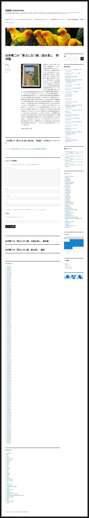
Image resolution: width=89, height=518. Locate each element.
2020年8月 (9, 365)
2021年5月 (9, 352)
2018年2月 (9, 409)
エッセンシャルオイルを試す (71, 101)
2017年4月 (9, 424)
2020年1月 (9, 376)
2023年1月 (9, 323)
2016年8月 (9, 435)
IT (7, 482)
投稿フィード (68, 265)
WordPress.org (68, 267)
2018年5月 (9, 405)
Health (8, 473)
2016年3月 (9, 443)
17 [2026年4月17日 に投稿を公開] (76, 245)
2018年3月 (9, 408)
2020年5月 (9, 370)
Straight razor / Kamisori (12, 494)
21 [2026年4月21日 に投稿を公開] (68, 248)
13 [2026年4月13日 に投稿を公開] (65, 245)
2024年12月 (9, 289)
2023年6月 (9, 316)
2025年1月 (9, 288)
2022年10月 (9, 327)
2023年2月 (9, 322)
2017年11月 (9, 413)
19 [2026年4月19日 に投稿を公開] (82, 245)
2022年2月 (9, 339)
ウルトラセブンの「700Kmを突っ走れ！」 (74, 69)
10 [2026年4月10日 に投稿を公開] (76, 243)
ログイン (67, 263)
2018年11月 (9, 396)
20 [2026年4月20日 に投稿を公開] (65, 248)
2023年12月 (9, 307)
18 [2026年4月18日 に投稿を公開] (79, 245)
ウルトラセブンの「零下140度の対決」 (73, 118)
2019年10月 (9, 380)
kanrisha (7, 68)
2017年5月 (9, 422)
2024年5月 (9, 300)
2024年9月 (9, 294)
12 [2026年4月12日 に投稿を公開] (82, 243)
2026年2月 (9, 269)
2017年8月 (9, 418)
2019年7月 (9, 384)
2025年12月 (9, 272)
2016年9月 (9, 434)
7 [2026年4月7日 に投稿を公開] (68, 243)
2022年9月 (9, 329)
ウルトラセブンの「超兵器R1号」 (72, 91)
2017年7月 (9, 419)
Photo (8, 463)
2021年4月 (9, 354)
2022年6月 (9, 333)
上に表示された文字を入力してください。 (14, 217)
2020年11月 (9, 361)
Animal (8, 477)
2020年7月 (9, 367)
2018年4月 (9, 406)
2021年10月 (9, 345)
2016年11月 (9, 431)
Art (7, 466)
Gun (7, 499)
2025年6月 (9, 281)
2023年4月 (9, 319)
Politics (8, 475)
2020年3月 (9, 373)
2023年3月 (9, 320)
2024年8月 (9, 295)
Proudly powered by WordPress (22, 512)
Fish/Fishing (9, 479)
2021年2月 (9, 357)
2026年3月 (9, 268)
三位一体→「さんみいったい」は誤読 (73, 73)
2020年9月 (9, 364)
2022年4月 (9, 336)
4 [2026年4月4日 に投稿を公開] (79, 240)
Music (8, 464)
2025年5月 (9, 282)
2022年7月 (9, 332)
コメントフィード (68, 266)
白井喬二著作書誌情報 (72, 19)
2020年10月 (9, 362)
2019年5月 (9, 387)
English (8, 469)
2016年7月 (9, 437)
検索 (65, 56)
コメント (7, 167)
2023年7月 (9, 314)
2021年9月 (9, 346)
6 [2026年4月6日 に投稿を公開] (65, 243)
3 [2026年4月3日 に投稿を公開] (76, 240)
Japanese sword (10, 496)
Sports (8, 498)
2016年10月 (9, 432)
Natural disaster (10, 501)
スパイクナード (68, 98)
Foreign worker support (12, 486)
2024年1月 (9, 305)
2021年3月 (9, 355)
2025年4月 (9, 284)
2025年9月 (9, 276)
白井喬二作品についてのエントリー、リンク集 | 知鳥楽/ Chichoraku (29, 148)
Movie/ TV (9, 453)
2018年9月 (9, 399)
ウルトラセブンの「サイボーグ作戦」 (73, 84)
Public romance (10, 458)
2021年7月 (9, 349)
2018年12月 (9, 394)
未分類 (8, 502)
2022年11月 (9, 326)
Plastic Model (9, 485)
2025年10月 (9, 275)
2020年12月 (9, 359)
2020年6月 (9, 368)
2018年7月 (9, 402)
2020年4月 (9, 371)
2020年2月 (9, 374)
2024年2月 (9, 304)
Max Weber (9, 460)
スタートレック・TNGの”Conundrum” (73, 121)
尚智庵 (81, 19)
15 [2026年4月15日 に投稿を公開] (71, 245)
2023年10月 (9, 310)
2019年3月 (9, 390)
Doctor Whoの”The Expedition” (72, 114)
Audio (8, 457)
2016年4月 (9, 441)
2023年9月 (9, 311)
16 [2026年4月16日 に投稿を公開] (73, 245)
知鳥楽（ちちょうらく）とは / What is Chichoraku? (18, 19)
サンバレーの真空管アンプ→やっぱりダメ (73, 156)
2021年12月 (9, 342)
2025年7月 (9, 279)
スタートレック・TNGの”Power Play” (73, 88)
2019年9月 (9, 381)
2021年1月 (9, 358)
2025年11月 (9, 273)
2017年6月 (9, 421)
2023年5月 (9, 317)
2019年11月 (9, 378)
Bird (7, 476)
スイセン (67, 136)
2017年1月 (9, 428)
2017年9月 (9, 416)
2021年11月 (9, 343)
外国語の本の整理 (68, 95)
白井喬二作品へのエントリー (41, 19)
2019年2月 (9, 392)
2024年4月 (9, 301)
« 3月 (68, 253)
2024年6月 (9, 298)
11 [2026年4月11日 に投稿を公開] (79, 243)
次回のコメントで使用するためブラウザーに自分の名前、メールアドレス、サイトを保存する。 (26, 209)
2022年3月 (9, 338)
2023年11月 (9, 308)
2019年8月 (9, 383)
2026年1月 (9, 270)
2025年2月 (9, 286)
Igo (7, 454)
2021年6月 (9, 351)
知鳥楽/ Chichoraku (14, 10)
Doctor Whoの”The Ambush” (71, 140)
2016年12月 (9, 430)
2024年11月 (9, 291)
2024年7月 (9, 297)
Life (7, 470)
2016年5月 (9, 440)
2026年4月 (9, 266)
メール (7, 195)
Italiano (8, 488)
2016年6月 (9, 438)
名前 (7, 188)
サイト (6, 202)
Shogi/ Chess (9, 492)
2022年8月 (9, 330)
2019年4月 (9, 389)
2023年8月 (9, 313)
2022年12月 (9, 324)
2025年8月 (9, 278)
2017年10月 (9, 415)
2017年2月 (9, 427)
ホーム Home (9, 22)
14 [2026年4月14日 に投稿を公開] (68, 245)
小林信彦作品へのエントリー (58, 19)
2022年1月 (9, 340)
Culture (8, 467)
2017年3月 (9, 425)
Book (6, 72)
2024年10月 (9, 292)
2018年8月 (9, 400)
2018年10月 (9, 397)
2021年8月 (9, 348)
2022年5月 (9, 335)
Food (8, 472)
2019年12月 (9, 377)
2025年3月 (9, 285)
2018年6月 (9, 403)
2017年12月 (9, 412)
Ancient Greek (10, 489)
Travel (8, 483)
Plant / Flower (10, 480)
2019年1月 (9, 393)
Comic (8, 461)
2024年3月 (9, 303)
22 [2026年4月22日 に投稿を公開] (71, 248)
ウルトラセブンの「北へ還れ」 (71, 125)
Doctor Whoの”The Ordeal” (71, 76)
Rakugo (8, 491)
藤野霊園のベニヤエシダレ (70, 128)
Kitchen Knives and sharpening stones (15, 495)
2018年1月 (9, 411)
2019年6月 (9, 386)
